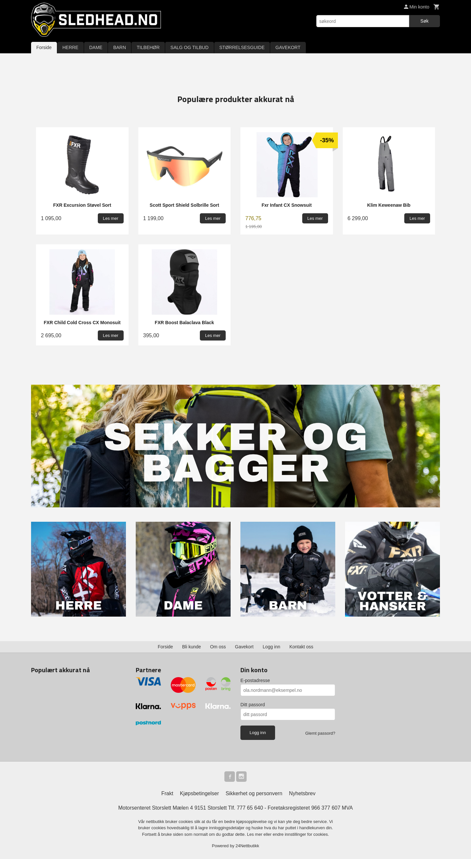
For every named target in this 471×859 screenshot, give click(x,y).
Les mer (255, 834)
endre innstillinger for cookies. (301, 834)
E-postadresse (255, 680)
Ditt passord (252, 704)
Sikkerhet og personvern (254, 793)
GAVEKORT (288, 47)
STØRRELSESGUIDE (242, 47)
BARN (119, 47)
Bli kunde (191, 646)
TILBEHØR (148, 47)
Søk (424, 21)
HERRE (70, 47)
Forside (44, 47)
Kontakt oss (301, 646)
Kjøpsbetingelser (199, 793)
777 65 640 (250, 808)
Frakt (167, 793)
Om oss (218, 646)
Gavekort (244, 646)
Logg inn (271, 646)
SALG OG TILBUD (189, 47)
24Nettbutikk (247, 845)
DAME (95, 47)
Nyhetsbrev (302, 793)
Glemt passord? (320, 733)
